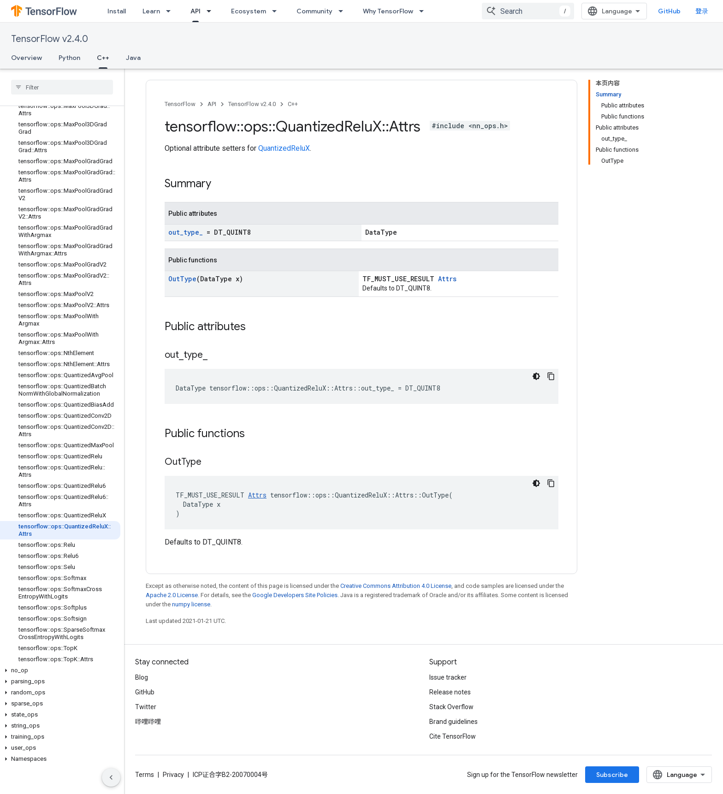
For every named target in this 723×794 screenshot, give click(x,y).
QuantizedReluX (284, 148)
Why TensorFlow (388, 11)
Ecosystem (248, 11)
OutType (182, 278)
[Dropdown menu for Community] (343, 11)
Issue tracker (448, 677)
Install (116, 11)
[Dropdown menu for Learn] (171, 11)
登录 (701, 11)
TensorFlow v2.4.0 (49, 39)
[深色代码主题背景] (536, 376)
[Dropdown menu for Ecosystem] (277, 11)
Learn (151, 11)
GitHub (669, 11)
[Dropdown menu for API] (212, 11)
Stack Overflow (451, 707)
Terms (144, 774)
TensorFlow (180, 104)
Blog (141, 677)
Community (314, 11)
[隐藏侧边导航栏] (111, 777)
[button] (60, 670)
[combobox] (528, 11)
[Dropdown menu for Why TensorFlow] (424, 11)
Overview (26, 57)
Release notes (450, 692)
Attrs (447, 278)
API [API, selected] (195, 11)
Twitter (145, 707)
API (211, 104)
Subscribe (612, 774)
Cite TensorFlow (452, 736)
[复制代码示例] (551, 376)
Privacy (173, 774)
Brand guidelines (453, 721)
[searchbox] (62, 87)
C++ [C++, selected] (103, 57)
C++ (293, 104)
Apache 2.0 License (172, 595)
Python (69, 57)
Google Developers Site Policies (295, 595)
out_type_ (185, 232)
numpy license (191, 604)
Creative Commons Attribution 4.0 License (395, 585)
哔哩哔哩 (148, 721)
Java (133, 57)
